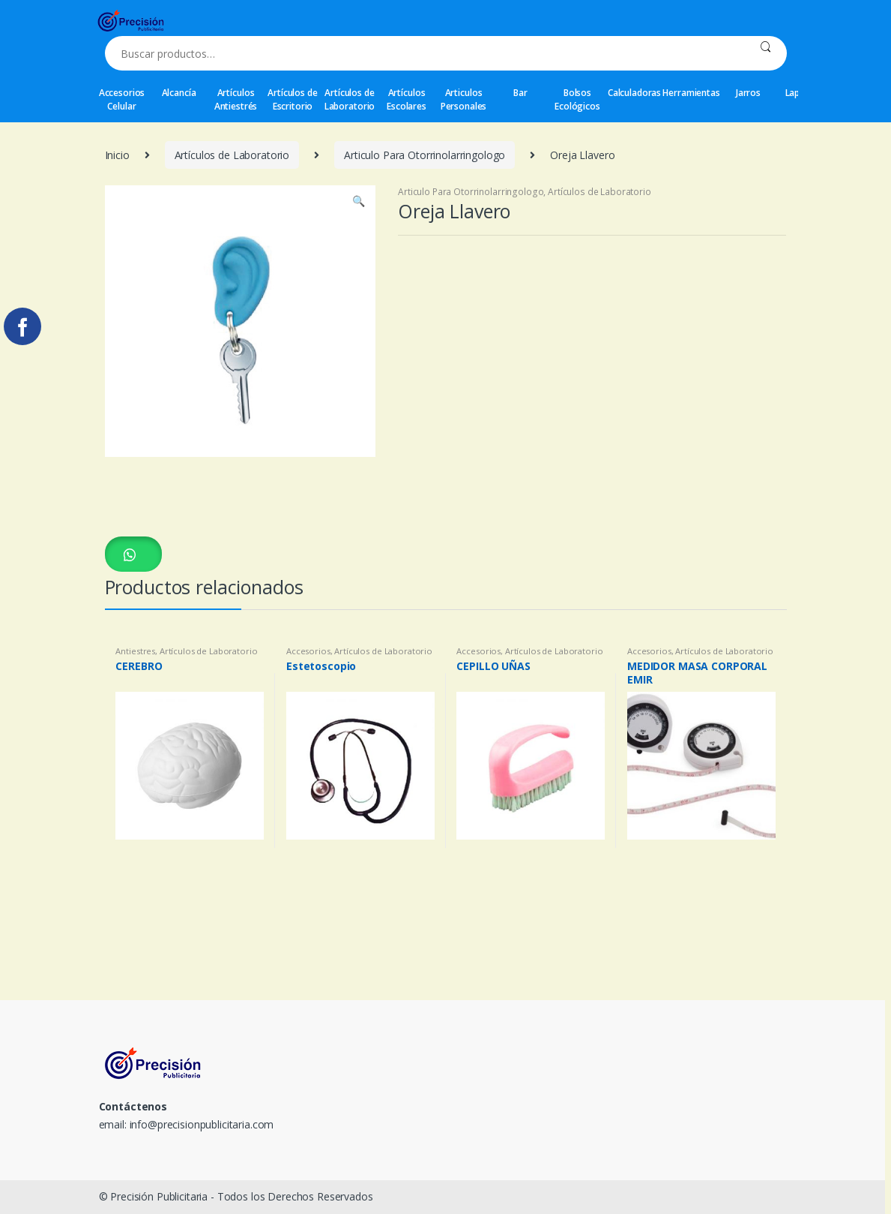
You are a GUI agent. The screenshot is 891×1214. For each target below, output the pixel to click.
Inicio (117, 155)
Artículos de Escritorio (292, 99)
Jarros (748, 92)
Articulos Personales (464, 99)
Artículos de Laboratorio (349, 99)
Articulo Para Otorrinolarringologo (424, 155)
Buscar (765, 53)
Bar (520, 92)
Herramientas (691, 92)
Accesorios (308, 651)
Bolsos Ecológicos (577, 99)
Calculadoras (634, 92)
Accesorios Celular (122, 99)
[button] (133, 554)
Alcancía (179, 92)
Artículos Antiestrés (236, 99)
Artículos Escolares (406, 99)
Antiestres (135, 651)
